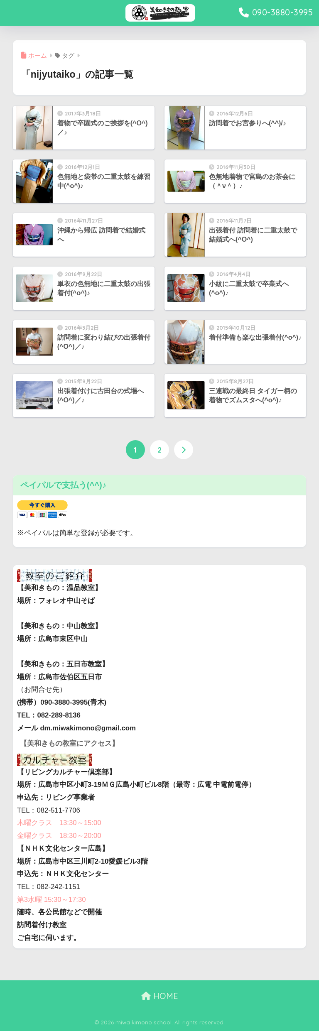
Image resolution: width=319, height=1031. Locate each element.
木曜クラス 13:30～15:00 (59, 823)
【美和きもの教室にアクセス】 (69, 743)
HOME (159, 996)
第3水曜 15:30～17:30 (51, 900)
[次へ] (183, 449)
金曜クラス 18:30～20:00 (59, 836)
